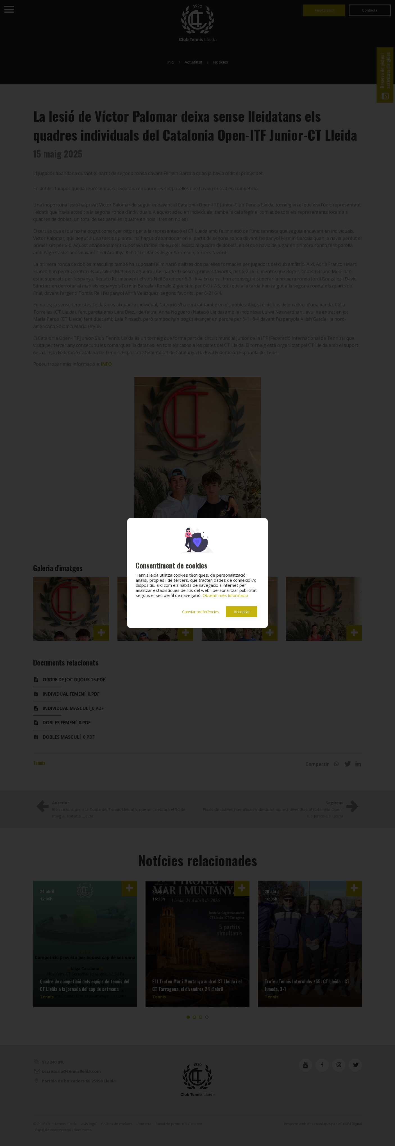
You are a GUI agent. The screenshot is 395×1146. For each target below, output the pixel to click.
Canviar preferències (200, 611)
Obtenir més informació (225, 595)
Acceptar (242, 611)
